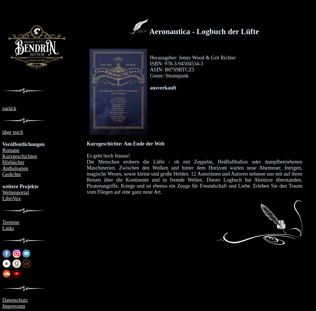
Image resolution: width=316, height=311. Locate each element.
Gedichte (11, 174)
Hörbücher (13, 162)
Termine (11, 222)
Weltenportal (15, 192)
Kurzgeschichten (19, 156)
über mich (12, 132)
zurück (9, 108)
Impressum (13, 306)
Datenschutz (15, 300)
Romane (11, 150)
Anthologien (15, 168)
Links (8, 228)
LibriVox (11, 198)
